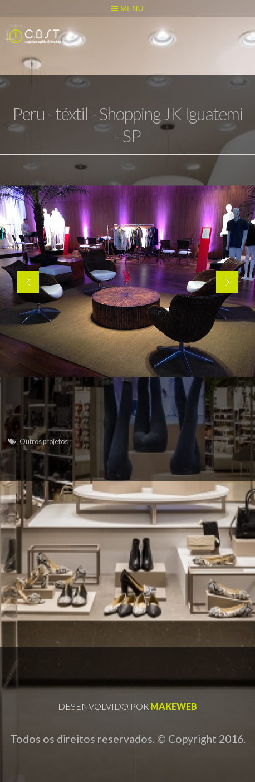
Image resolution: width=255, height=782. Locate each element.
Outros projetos (43, 441)
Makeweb (173, 706)
